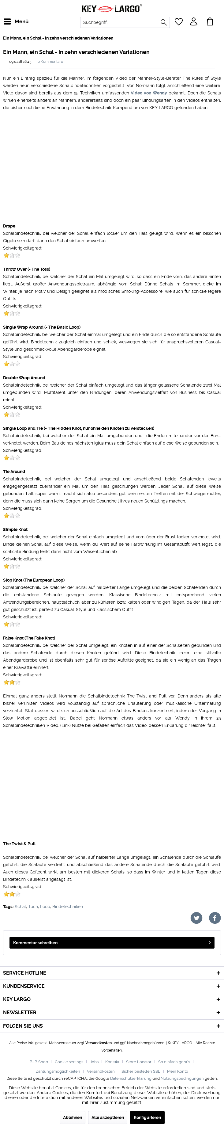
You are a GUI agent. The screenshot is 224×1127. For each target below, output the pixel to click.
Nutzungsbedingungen (182, 1078)
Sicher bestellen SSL (140, 1071)
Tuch (33, 906)
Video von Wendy (149, 92)
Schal (20, 906)
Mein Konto (177, 1071)
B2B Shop (39, 1062)
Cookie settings (69, 1062)
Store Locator (138, 1062)
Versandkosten (98, 1043)
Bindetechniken (67, 906)
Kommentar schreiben (112, 941)
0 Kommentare (50, 61)
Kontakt (112, 1062)
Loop (45, 906)
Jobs (94, 1062)
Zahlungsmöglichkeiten (58, 1071)
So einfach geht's (174, 1062)
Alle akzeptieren (107, 1117)
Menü (11, 21)
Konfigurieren (147, 1117)
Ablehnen (72, 1117)
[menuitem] (9, 21)
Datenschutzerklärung (130, 1078)
